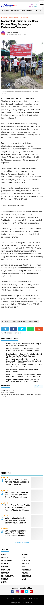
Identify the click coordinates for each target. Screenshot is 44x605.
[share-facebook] (13, 329)
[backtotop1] (42, 603)
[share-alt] (5, 329)
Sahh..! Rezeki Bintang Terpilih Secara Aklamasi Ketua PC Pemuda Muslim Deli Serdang (17, 507)
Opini (24, 567)
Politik (25, 573)
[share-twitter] (22, 329)
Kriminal (29, 11)
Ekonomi (4, 558)
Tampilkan (38, 386)
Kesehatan (26, 561)
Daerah (6, 11)
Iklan (18, 598)
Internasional (7, 561)
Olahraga (5, 567)
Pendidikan (26, 570)
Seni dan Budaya (7, 576)
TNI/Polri (4, 579)
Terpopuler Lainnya (22, 543)
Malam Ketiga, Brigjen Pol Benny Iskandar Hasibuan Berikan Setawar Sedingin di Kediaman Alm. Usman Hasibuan (16, 523)
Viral (24, 579)
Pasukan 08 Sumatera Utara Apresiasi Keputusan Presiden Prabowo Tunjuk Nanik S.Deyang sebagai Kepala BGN (17, 484)
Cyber (24, 598)
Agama (36, 11)
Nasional (25, 564)
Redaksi (36, 598)
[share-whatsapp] (30, 329)
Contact (13, 598)
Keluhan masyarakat (14, 17)
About (8, 598)
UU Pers (29, 598)
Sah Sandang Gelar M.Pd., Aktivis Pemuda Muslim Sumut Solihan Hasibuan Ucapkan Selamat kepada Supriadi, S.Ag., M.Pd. (15, 536)
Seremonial (26, 576)
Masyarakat (24, 17)
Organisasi (15, 11)
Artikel (25, 555)
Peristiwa (5, 573)
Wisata (3, 582)
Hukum (22, 11)
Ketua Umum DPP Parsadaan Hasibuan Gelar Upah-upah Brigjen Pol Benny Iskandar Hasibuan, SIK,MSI (17, 496)
